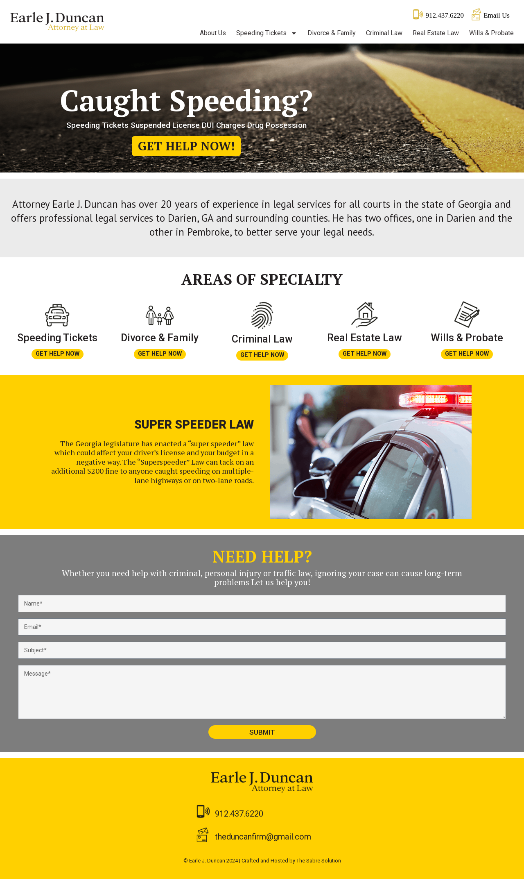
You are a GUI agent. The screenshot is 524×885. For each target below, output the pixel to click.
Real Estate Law (436, 33)
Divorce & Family (331, 33)
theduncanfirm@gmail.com (263, 843)
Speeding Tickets (266, 33)
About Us (213, 33)
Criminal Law (384, 33)
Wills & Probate (491, 33)
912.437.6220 (444, 15)
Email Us (496, 15)
